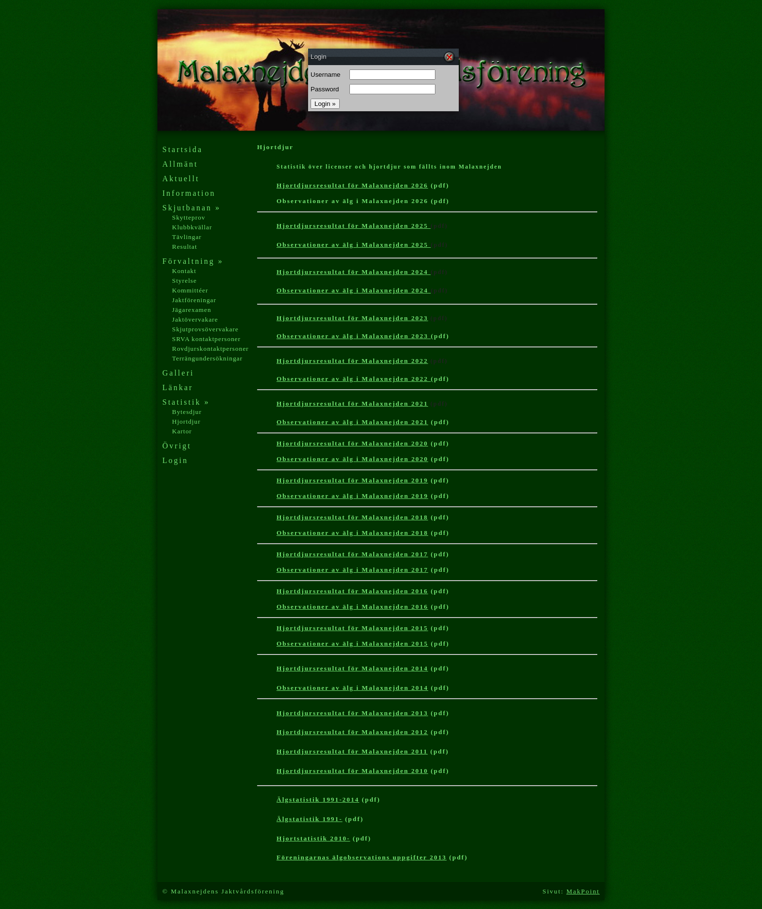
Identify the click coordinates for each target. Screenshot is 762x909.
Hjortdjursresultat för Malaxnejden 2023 (352, 318)
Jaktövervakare (195, 319)
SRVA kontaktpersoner (206, 339)
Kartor (182, 431)
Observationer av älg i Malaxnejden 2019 (352, 495)
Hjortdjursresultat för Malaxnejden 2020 (352, 443)
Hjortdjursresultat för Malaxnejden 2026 (352, 185)
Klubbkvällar (192, 227)
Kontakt (184, 270)
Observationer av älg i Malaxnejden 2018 (352, 532)
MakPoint (583, 891)
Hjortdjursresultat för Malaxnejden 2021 (352, 403)
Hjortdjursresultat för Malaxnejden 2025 (354, 225)
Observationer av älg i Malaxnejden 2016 (352, 606)
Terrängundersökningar (207, 358)
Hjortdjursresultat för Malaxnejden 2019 (352, 480)
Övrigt (176, 446)
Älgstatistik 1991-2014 (318, 799)
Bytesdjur (187, 411)
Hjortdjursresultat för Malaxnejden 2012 (352, 732)
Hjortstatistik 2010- (313, 838)
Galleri (178, 373)
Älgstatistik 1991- (310, 819)
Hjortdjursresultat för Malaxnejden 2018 (352, 517)
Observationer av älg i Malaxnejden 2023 (354, 336)
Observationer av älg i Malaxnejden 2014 (352, 687)
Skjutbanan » (191, 208)
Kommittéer (190, 290)
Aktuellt (180, 178)
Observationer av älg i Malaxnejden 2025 (354, 244)
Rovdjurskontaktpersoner (210, 348)
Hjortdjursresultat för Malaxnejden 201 (352, 770)
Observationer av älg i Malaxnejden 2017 (352, 569)
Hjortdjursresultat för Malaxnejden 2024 (354, 271)
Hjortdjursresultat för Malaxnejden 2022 (352, 360)
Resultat (184, 246)
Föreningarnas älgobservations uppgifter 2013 (362, 857)
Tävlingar (187, 236)
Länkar (177, 387)
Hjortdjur (186, 421)
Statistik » (185, 402)
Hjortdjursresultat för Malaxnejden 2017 (352, 554)
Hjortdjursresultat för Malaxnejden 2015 (352, 628)
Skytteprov (189, 217)
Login (175, 460)
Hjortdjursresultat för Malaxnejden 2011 (352, 751)
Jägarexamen (191, 309)
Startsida (182, 149)
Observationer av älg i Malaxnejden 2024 (354, 290)
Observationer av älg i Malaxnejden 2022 (354, 378)
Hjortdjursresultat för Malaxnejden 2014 (352, 668)
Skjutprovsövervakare (205, 329)
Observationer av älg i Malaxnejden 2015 (352, 643)
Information (188, 193)
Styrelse (184, 280)
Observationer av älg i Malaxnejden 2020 (352, 459)
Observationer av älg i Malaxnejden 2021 (352, 422)
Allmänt (180, 164)
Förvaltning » (193, 261)
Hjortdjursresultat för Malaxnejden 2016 (352, 591)
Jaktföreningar (194, 300)
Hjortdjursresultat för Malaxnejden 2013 (352, 713)
